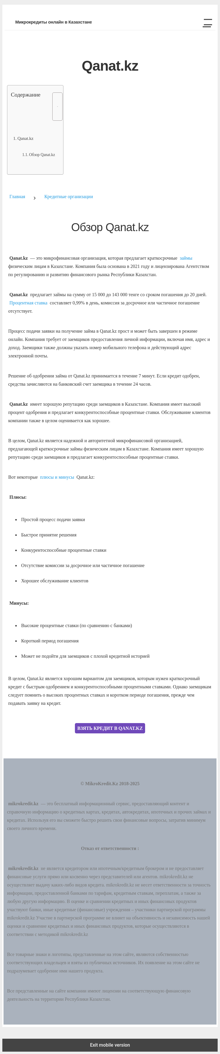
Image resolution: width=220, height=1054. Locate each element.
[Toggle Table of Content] (54, 106)
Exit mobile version (110, 1045)
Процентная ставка (28, 302)
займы (186, 258)
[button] (205, 22)
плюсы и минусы (57, 477)
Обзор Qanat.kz (42, 155)
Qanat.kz (25, 138)
